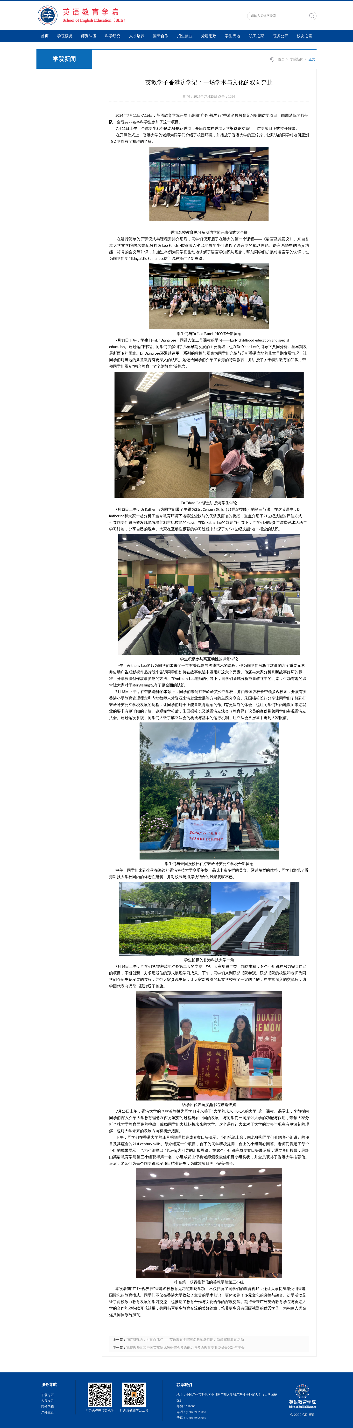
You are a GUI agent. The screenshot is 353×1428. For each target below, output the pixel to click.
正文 (312, 59)
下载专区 (47, 1395)
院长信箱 (47, 1406)
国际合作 (160, 36)
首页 (45, 36)
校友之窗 (304, 36)
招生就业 (184, 36)
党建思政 (208, 36)
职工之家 (256, 36)
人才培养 (136, 36)
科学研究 (112, 36)
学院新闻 (297, 59)
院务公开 (280, 36)
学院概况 (64, 36)
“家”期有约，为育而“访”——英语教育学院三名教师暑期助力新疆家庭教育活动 (185, 1339)
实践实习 (47, 1401)
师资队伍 (88, 36)
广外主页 (47, 1412)
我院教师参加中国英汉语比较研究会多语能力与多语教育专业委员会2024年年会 (185, 1347)
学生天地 (232, 36)
